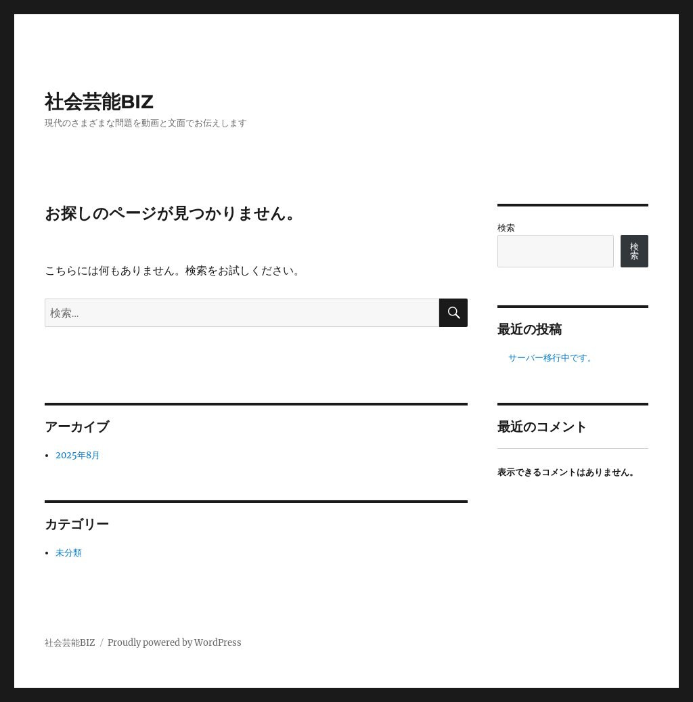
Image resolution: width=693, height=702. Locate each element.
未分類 (68, 552)
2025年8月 (77, 455)
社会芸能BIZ (99, 101)
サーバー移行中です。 (552, 358)
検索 (506, 228)
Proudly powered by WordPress (175, 643)
